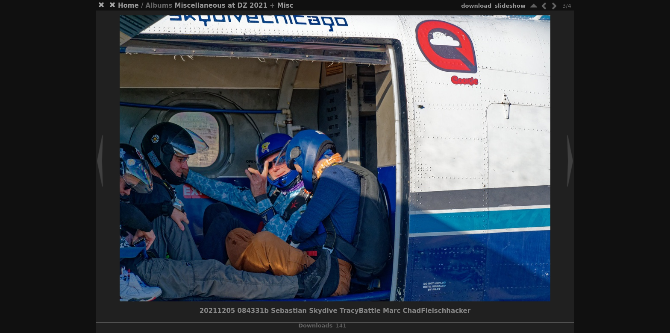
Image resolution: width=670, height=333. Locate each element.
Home (128, 5)
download (476, 6)
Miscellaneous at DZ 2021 (221, 5)
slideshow (510, 6)
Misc (285, 5)
